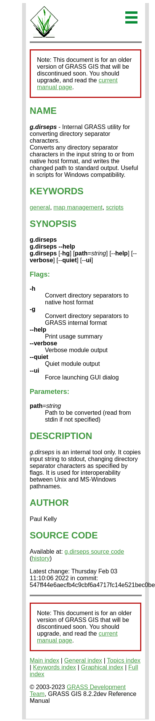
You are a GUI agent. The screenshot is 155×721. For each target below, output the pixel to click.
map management (77, 207)
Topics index (124, 660)
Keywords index (54, 667)
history (41, 558)
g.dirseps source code (94, 551)
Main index (44, 660)
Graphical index (102, 667)
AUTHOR (49, 502)
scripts (114, 207)
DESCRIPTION (61, 436)
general (40, 207)
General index (83, 660)
